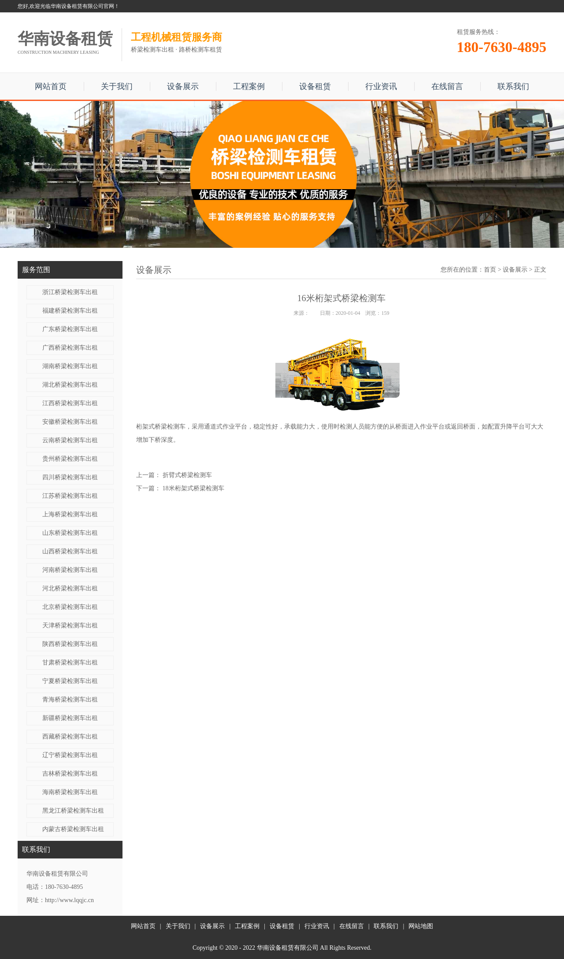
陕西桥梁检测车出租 (70, 644)
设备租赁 (315, 86)
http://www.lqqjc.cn (69, 900)
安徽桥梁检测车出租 (70, 421)
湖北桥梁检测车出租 (70, 384)
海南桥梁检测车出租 (70, 792)
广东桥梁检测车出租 (70, 329)
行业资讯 (381, 86)
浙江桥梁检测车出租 (70, 292)
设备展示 (183, 86)
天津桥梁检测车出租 (70, 625)
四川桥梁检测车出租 (70, 477)
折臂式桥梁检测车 (187, 475)
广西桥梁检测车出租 (70, 347)
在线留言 (447, 86)
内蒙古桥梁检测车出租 (73, 829)
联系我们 (513, 86)
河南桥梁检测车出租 (70, 570)
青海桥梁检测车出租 (70, 699)
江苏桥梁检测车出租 (70, 496)
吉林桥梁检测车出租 (70, 773)
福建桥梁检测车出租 (70, 310)
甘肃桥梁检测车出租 (70, 662)
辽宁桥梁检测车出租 (70, 755)
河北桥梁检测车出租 (70, 588)
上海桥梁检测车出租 (70, 514)
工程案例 (249, 86)
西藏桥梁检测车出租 (70, 736)
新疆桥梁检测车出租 (70, 718)
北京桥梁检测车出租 (70, 607)
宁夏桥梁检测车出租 (70, 681)
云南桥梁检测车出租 (70, 440)
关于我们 (117, 86)
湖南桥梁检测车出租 (70, 366)
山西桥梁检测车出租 (70, 551)
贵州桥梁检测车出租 (70, 458)
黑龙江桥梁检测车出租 (73, 810)
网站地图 (420, 926)
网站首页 (51, 86)
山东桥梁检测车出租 (70, 533)
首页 (490, 269)
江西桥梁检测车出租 (70, 403)
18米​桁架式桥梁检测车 (193, 488)
